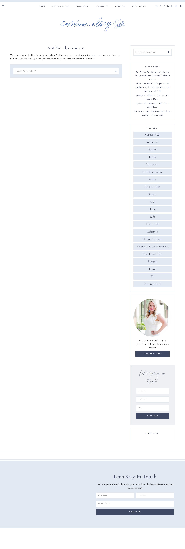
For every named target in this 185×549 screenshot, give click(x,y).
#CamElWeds (152, 135)
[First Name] (152, 392)
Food (152, 202)
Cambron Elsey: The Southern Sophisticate (92, 25)
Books (152, 158)
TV (153, 277)
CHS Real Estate (152, 173)
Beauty (152, 150)
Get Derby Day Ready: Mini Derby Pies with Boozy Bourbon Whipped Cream (152, 76)
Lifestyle (152, 232)
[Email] (152, 409)
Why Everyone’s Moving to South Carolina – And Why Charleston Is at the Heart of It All (152, 88)
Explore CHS (152, 187)
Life (152, 217)
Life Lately (152, 225)
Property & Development (152, 247)
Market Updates (152, 240)
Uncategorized (152, 284)
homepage (96, 56)
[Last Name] (152, 400)
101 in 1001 (152, 143)
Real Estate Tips (152, 255)
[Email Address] (135, 505)
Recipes (152, 262)
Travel (152, 270)
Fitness (152, 195)
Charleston (152, 165)
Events (152, 180)
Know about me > (152, 355)
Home (152, 210)
